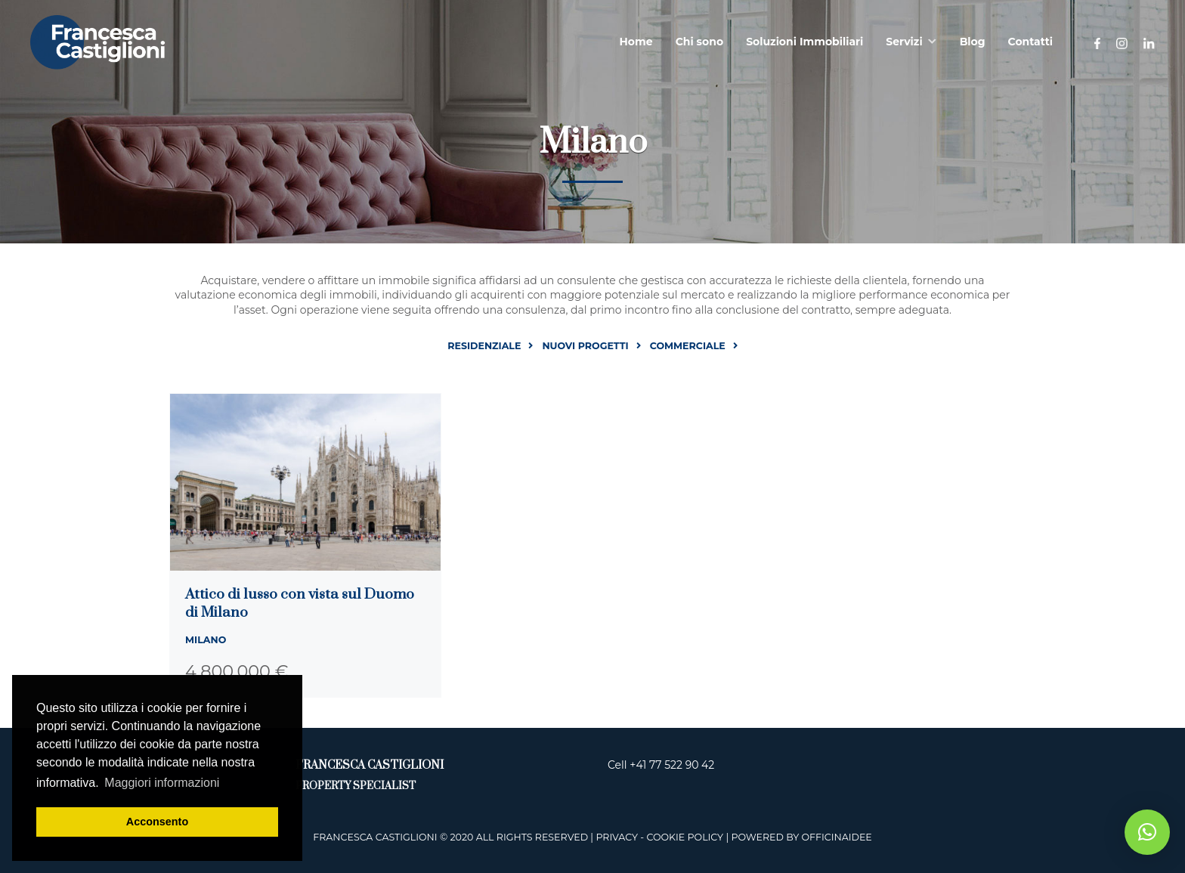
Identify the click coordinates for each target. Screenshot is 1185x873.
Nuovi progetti (585, 345)
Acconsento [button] (157, 822)
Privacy (617, 837)
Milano (205, 639)
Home (636, 41)
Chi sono (700, 41)
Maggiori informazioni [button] (161, 782)
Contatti (1030, 41)
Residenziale (484, 345)
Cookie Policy (684, 837)
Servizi (904, 41)
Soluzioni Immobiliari (804, 41)
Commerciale (688, 345)
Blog (972, 41)
